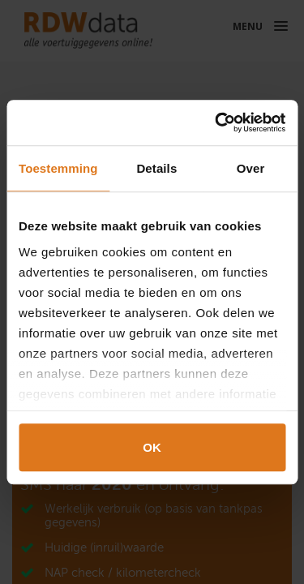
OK (152, 447)
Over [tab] (251, 168)
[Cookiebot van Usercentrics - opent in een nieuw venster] (216, 122)
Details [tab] (156, 168)
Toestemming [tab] (58, 168)
